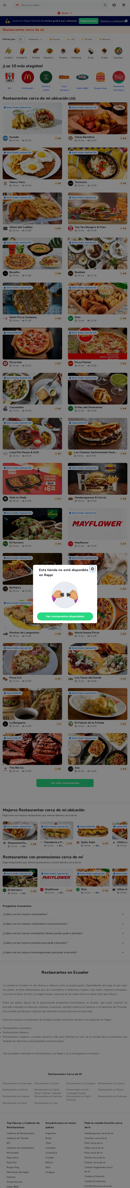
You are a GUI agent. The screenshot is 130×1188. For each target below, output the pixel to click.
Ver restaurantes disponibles (65, 616)
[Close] (92, 569)
